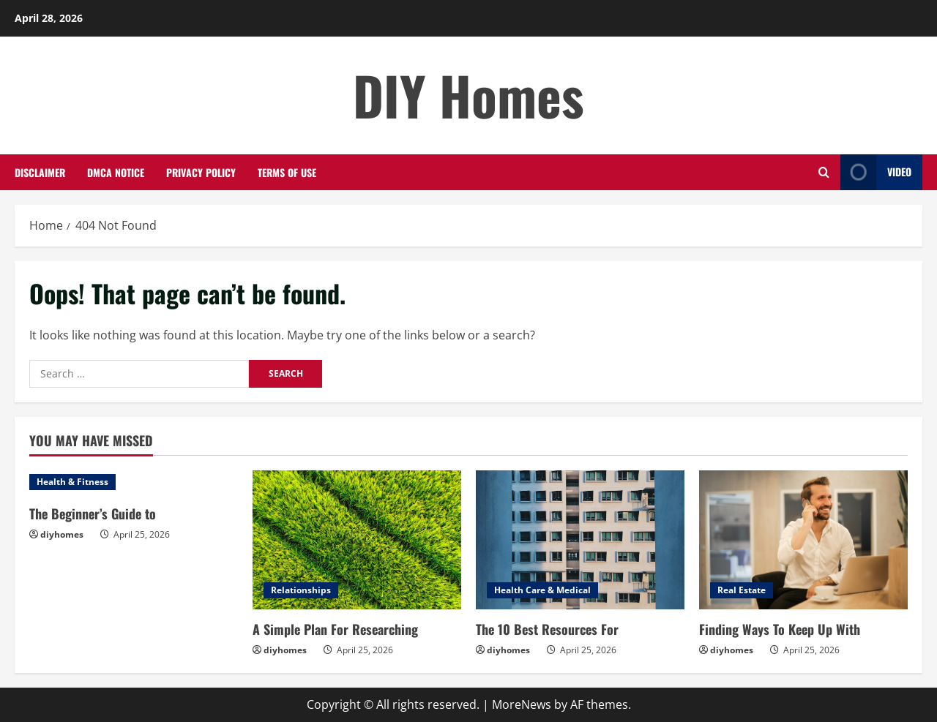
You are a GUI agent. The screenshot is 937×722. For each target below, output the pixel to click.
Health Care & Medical (542, 590)
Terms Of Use (287, 172)
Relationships (301, 590)
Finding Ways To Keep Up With (779, 629)
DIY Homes (468, 95)
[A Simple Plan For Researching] (357, 539)
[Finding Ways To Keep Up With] (803, 539)
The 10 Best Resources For (547, 629)
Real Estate (741, 590)
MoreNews (521, 704)
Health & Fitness (72, 481)
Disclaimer (40, 172)
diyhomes (61, 534)
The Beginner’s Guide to (92, 513)
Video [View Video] (875, 172)
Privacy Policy (201, 172)
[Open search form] (823, 172)
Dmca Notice (115, 172)
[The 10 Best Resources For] (580, 539)
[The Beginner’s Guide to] (133, 482)
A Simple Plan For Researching (335, 629)
